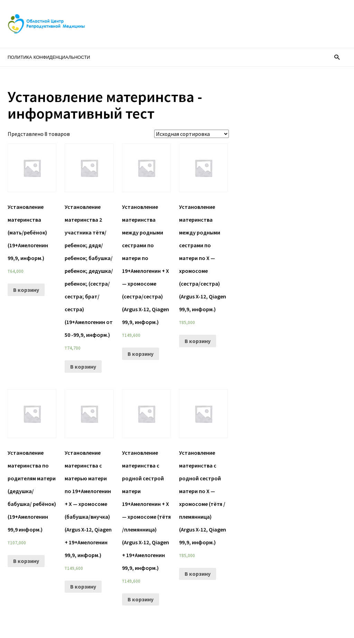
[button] (336, 57)
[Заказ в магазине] (191, 134)
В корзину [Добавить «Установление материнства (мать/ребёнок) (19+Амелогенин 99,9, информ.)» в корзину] (26, 289)
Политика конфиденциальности (49, 57)
